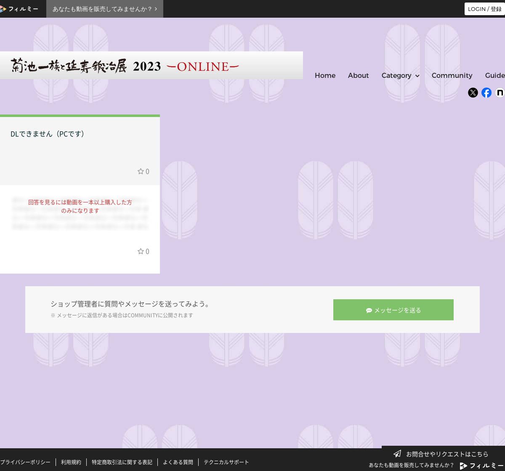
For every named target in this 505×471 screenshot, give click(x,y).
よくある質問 (178, 462)
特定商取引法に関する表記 (122, 462)
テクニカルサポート (226, 462)
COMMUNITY (143, 315)
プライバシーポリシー (25, 462)
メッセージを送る (394, 309)
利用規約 (71, 462)
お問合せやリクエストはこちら (443, 454)
